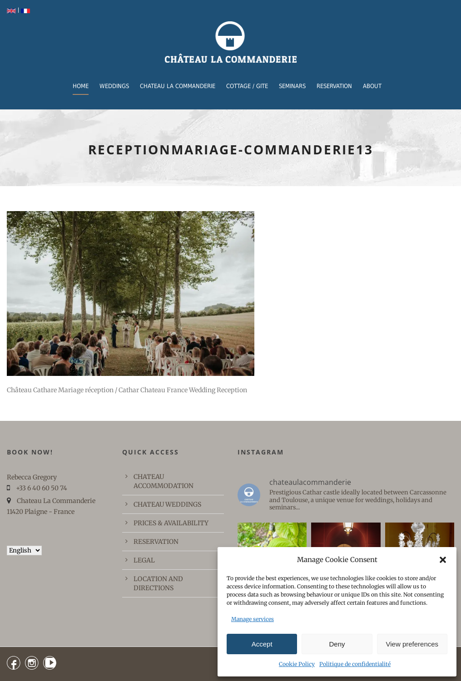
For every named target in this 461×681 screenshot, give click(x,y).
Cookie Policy (297, 664)
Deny (337, 644)
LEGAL (144, 560)
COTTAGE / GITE (247, 86)
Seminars (292, 86)
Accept (262, 644)
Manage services (252, 619)
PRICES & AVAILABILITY (171, 523)
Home (81, 86)
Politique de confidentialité (355, 664)
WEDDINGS (114, 86)
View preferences (412, 644)
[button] (442, 559)
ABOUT (372, 86)
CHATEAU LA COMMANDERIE (177, 86)
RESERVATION (334, 86)
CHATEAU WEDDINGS (167, 504)
